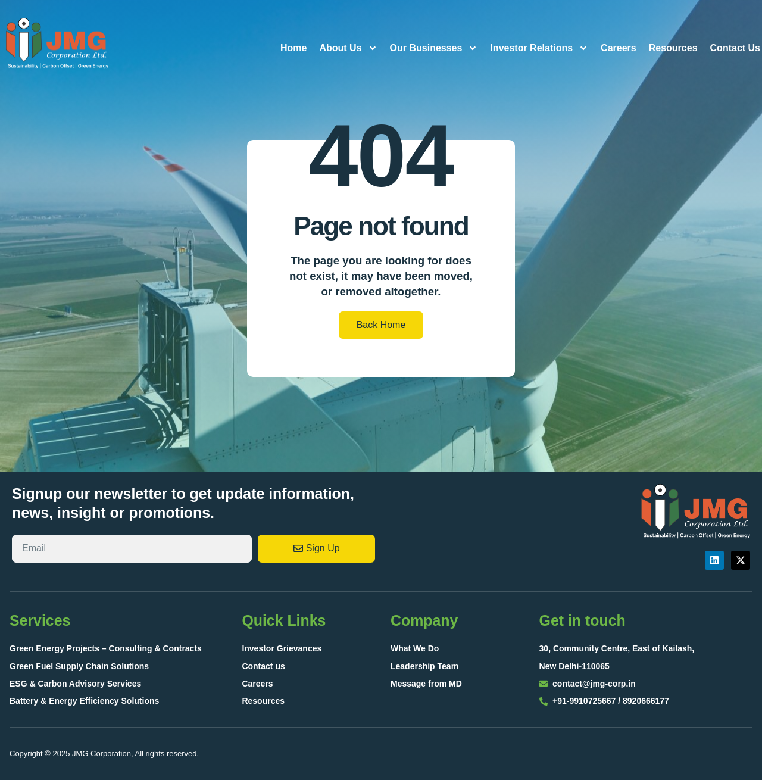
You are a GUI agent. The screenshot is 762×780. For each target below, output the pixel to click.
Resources (673, 48)
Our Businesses (434, 48)
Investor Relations (539, 48)
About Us (348, 48)
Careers (618, 48)
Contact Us (735, 48)
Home (293, 48)
